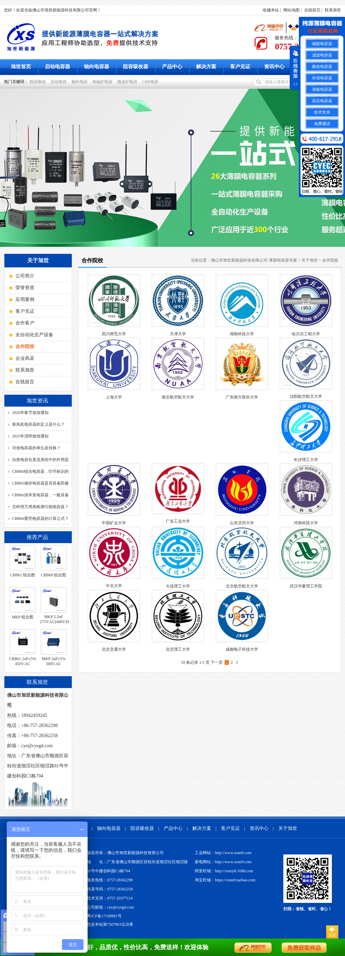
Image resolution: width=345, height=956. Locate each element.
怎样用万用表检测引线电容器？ (40, 506)
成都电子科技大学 (242, 649)
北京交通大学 (114, 649)
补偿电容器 (322, 78)
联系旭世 (333, 10)
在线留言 (312, 10)
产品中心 (172, 66)
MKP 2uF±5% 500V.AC (53, 661)
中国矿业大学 (114, 523)
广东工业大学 (178, 521)
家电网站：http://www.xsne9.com (223, 861)
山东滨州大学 (242, 523)
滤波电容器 (322, 55)
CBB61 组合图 (22, 575)
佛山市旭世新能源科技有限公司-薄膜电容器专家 (254, 260)
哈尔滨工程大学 (306, 334)
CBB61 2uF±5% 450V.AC (22, 661)
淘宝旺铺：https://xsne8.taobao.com (225, 880)
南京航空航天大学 (178, 397)
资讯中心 (274, 66)
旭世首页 (21, 66)
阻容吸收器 (135, 66)
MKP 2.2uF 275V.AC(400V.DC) (56, 619)
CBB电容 (151, 81)
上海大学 (114, 397)
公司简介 (24, 275)
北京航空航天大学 (242, 586)
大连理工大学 (178, 586)
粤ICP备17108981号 (104, 916)
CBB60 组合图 (53, 575)
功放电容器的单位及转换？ (36, 448)
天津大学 (178, 334)
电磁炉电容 (103, 81)
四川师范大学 (114, 334)
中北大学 (114, 585)
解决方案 (206, 66)
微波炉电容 (128, 81)
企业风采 (24, 358)
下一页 (217, 662)
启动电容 (60, 81)
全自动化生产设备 (34, 334)
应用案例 (24, 299)
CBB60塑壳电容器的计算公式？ (40, 518)
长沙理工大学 (306, 459)
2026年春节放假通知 (30, 412)
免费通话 (322, 123)
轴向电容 (80, 81)
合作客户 (24, 323)
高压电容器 (322, 101)
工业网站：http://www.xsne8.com (223, 852)
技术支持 (322, 112)
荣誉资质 (24, 287)
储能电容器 (322, 43)
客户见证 (240, 66)
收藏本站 (271, 10)
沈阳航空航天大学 (306, 396)
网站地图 (291, 10)
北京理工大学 (178, 649)
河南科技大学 (306, 523)
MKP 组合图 (23, 617)
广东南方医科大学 (242, 397)
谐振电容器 (322, 89)
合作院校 (330, 260)
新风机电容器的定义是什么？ (38, 424)
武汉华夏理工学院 (306, 586)
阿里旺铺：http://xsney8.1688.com (224, 871)
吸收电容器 (322, 66)
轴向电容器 (96, 66)
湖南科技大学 (242, 334)
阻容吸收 (39, 81)
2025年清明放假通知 (30, 436)
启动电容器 (57, 66)
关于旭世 (310, 260)
